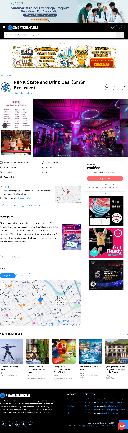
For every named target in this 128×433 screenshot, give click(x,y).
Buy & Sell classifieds (112, 406)
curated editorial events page (112, 399)
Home (2, 76)
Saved (115, 90)
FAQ (68, 410)
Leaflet (65, 325)
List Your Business (92, 410)
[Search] (120, 35)
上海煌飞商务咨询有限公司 (86, 426)
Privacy (69, 413)
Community (19, 93)
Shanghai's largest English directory (114, 410)
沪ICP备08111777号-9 (107, 426)
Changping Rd (24, 198)
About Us (70, 399)
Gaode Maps (24, 275)
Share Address (29, 205)
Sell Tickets (89, 413)
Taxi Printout (9, 205)
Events (9, 76)
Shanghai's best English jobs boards (110, 402)
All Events (124, 334)
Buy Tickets (105, 178)
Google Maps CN (75, 325)
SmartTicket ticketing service (112, 413)
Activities (29, 93)
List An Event (90, 399)
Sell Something (90, 406)
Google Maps (7, 275)
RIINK (7, 187)
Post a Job (89, 402)
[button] (106, 87)
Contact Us (71, 402)
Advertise (70, 406)
